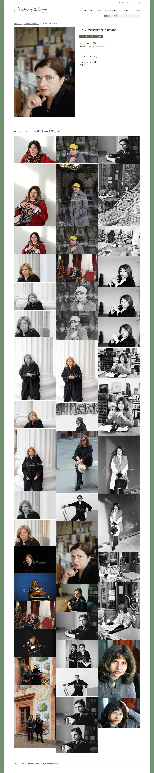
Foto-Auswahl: (133, 3)
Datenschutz (50, 763)
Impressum (39, 763)
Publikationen (111, 10)
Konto (121, 3)
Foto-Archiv (86, 10)
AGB (58, 763)
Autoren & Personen (31, 24)
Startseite (18, 24)
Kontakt (136, 10)
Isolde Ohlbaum (30, 10)
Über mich (125, 10)
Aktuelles (98, 10)
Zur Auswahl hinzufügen (91, 36)
